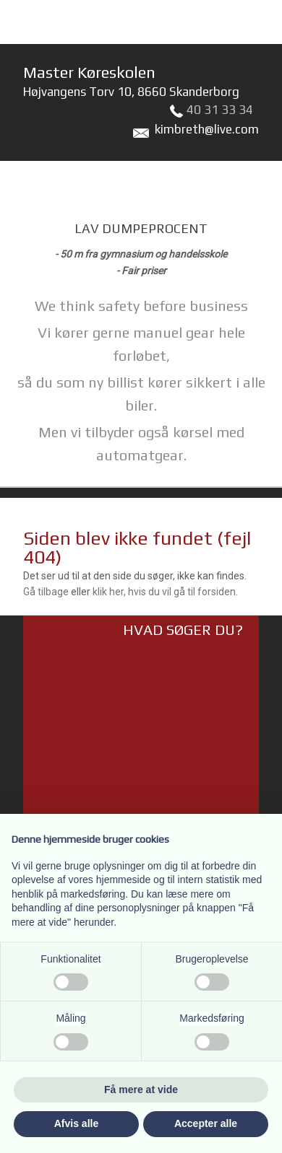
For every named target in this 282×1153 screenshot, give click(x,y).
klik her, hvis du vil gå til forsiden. (165, 591)
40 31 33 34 (220, 109)
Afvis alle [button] (76, 1123)
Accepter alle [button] (205, 1123)
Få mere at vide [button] (141, 1089)
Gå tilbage (46, 591)
